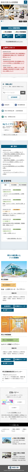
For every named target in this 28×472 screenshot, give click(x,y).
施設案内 (8, 306)
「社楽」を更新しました (9, 233)
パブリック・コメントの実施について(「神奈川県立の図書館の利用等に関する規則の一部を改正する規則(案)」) (14, 154)
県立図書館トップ (9, 285)
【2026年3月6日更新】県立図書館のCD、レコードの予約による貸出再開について (14, 62)
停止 (26, 21)
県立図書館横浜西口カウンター (14, 41)
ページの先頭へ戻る (14, 425)
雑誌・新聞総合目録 (8, 117)
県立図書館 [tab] (14, 184)
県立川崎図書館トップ (10, 340)
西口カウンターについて (10, 374)
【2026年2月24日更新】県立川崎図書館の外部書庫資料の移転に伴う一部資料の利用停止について (14, 55)
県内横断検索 (20, 105)
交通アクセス (8, 310)
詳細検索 (14, 97)
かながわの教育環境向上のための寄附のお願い (13, 167)
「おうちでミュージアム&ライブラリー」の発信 (14, 173)
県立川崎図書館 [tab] (22, 184)
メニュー (25, 3)
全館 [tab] (5, 184)
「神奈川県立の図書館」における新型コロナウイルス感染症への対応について (13, 161)
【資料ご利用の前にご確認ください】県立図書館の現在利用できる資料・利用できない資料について (13, 69)
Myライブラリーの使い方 (10, 134)
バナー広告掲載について (14, 412)
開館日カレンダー (8, 36)
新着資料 (5, 105)
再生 (21, 21)
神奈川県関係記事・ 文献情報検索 (12, 111)
